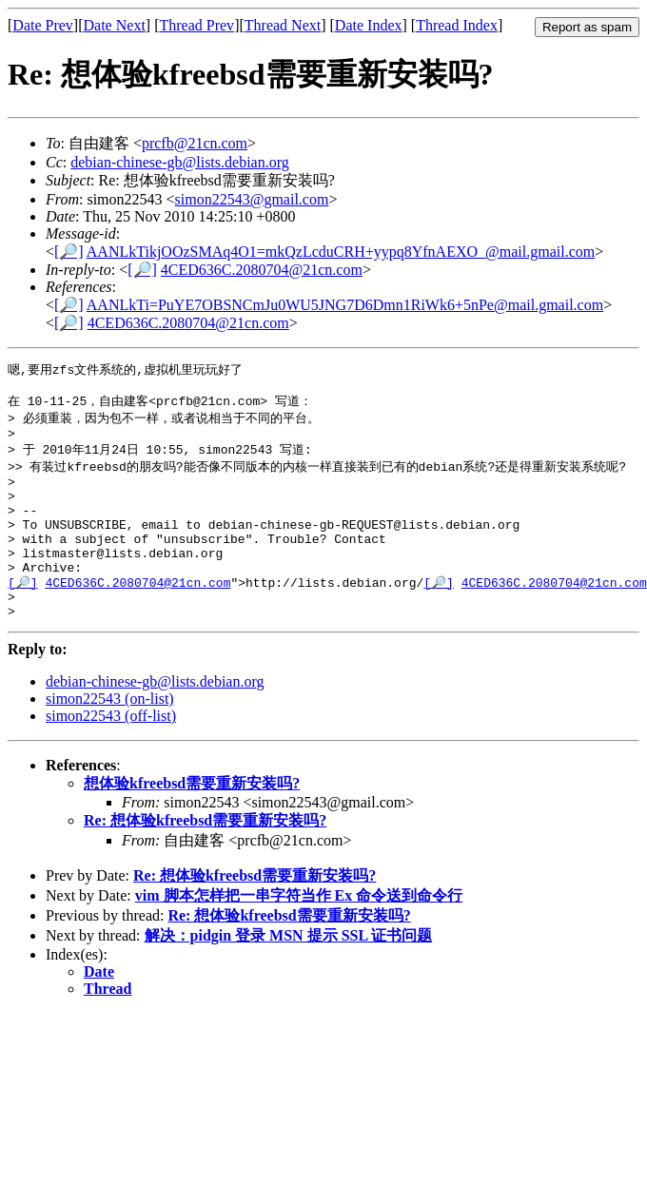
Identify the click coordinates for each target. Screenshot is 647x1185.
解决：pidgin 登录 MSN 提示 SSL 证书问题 (289, 973)
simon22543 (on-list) (110, 736)
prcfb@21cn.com (194, 143)
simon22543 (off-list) (111, 754)
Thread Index (457, 25)
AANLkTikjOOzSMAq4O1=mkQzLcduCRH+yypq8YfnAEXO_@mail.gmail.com (341, 251)
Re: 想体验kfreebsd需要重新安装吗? (205, 858)
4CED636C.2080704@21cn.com (262, 270)
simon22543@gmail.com (252, 199)
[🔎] (69, 251)
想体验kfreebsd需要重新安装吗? (192, 821)
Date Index (368, 25)
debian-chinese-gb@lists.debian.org (179, 162)
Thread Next (283, 25)
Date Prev (42, 25)
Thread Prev (196, 25)
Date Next (115, 25)
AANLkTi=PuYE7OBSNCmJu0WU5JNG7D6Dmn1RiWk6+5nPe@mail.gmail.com (345, 305)
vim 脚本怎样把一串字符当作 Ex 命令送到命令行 (298, 933)
